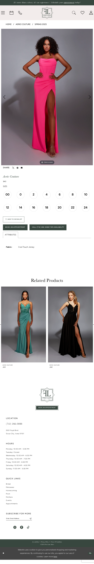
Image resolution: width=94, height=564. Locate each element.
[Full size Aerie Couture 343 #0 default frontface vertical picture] (47, 97)
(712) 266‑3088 (14, 427)
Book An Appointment (18, 230)
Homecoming (11, 494)
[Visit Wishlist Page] (82, 13)
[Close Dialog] (3, 557)
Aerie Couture (23, 24)
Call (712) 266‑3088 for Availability (56, 230)
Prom (8, 497)
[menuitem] (11, 13)
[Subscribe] (34, 523)
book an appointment (47, 411)
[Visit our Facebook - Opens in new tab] (21, 531)
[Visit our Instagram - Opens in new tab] (14, 531)
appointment (69, 2)
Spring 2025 (41, 24)
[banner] (47, 13)
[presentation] (23, 327)
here (55, 561)
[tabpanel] (47, 97)
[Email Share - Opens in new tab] (22, 168)
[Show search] (74, 13)
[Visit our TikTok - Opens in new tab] (28, 531)
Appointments (12, 507)
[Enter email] (21, 523)
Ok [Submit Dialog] (89, 558)
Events (9, 504)
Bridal (8, 488)
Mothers (9, 501)
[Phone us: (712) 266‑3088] (20, 13)
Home (9, 24)
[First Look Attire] (47, 397)
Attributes (10, 238)
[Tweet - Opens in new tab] (13, 168)
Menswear (10, 491)
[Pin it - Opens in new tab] (17, 168)
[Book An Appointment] (11, 13)
